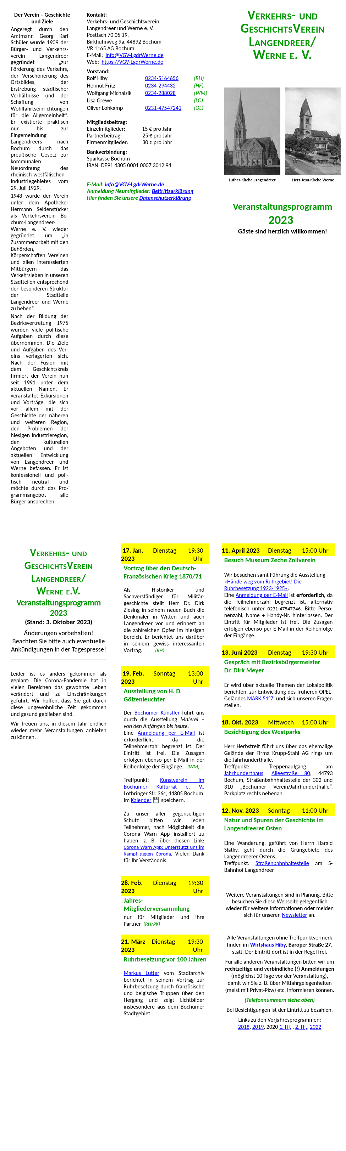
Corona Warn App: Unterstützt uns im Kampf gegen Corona (164, 850)
